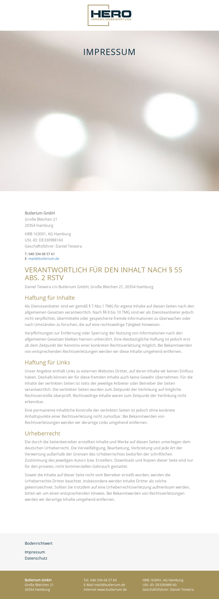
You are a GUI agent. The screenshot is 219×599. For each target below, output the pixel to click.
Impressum (35, 552)
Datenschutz (36, 558)
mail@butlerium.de (44, 258)
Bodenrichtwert (39, 543)
